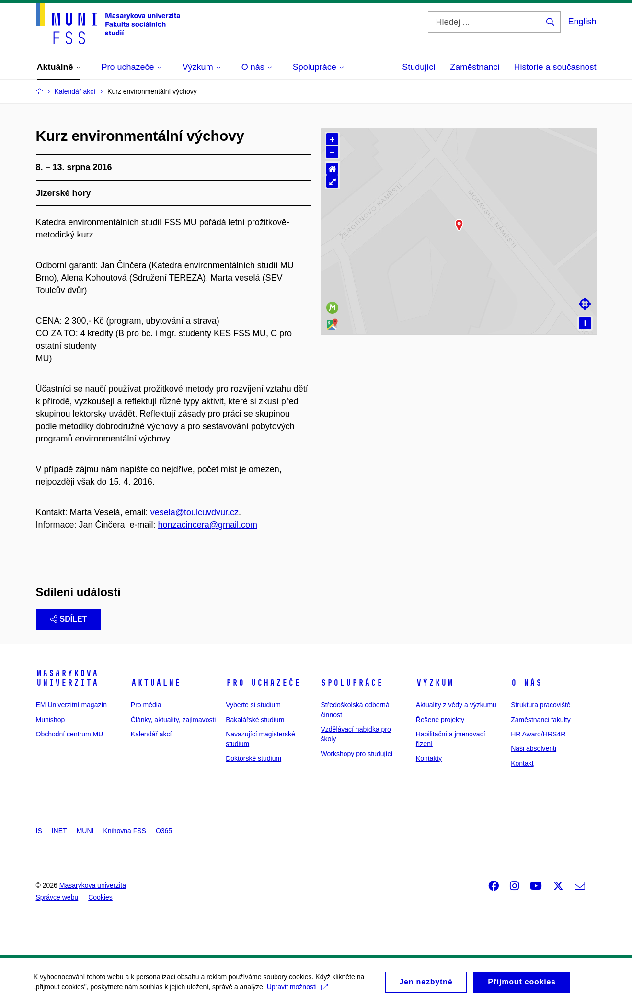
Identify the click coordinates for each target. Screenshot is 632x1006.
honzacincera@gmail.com (207, 525)
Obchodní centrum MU (69, 734)
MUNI (85, 831)
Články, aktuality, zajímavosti (173, 719)
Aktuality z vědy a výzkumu (456, 705)
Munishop (50, 719)
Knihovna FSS (124, 831)
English (582, 21)
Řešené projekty (440, 719)
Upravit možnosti (297, 995)
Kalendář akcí (151, 734)
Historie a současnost (555, 67)
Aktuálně (156, 683)
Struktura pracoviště (541, 705)
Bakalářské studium (255, 719)
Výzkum (434, 683)
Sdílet (68, 619)
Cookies (100, 897)
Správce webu (57, 897)
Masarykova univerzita (67, 678)
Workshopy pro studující (356, 753)
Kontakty (429, 758)
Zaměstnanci (474, 67)
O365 (164, 831)
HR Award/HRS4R (538, 734)
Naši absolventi (533, 748)
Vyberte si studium (253, 705)
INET (59, 831)
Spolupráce (352, 683)
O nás (526, 683)
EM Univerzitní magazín (71, 705)
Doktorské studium (253, 758)
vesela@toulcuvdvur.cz (194, 512)
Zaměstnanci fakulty (541, 719)
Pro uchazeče (263, 683)
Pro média (146, 705)
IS (39, 831)
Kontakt (522, 763)
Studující (419, 67)
